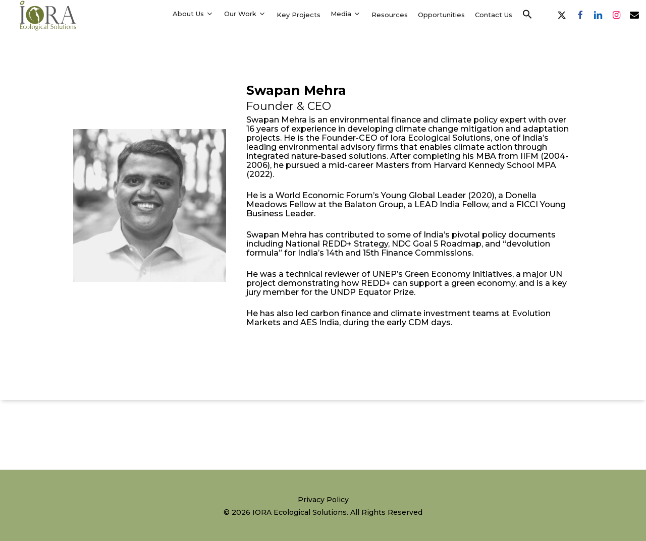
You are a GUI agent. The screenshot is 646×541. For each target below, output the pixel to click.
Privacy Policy (323, 499)
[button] (527, 14)
